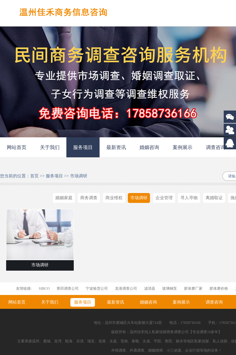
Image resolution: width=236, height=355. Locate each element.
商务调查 (88, 198)
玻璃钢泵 (169, 288)
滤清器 (149, 288)
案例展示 (182, 147)
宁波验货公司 (97, 288)
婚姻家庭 (64, 198)
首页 (34, 176)
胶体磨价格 (219, 288)
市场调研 (78, 176)
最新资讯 (116, 147)
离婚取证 (214, 198)
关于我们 (50, 147)
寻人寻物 (189, 198)
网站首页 (16, 147)
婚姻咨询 (149, 147)
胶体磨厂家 (193, 288)
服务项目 (83, 147)
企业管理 (164, 198)
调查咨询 (216, 147)
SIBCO (44, 288)
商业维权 (114, 198)
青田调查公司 (68, 288)
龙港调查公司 (126, 288)
